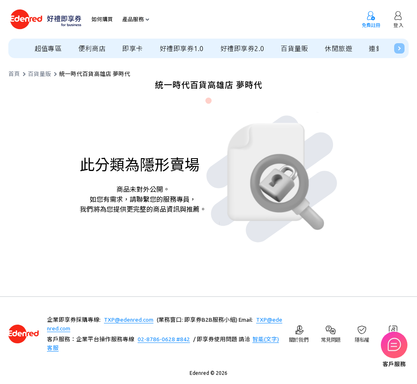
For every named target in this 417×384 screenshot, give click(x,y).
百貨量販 (294, 48)
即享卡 (132, 48)
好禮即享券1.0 (182, 48)
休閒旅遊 (338, 48)
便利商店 (92, 48)
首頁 (14, 74)
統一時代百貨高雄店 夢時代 (94, 74)
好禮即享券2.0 (242, 48)
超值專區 (48, 48)
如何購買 (102, 19)
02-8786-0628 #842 (164, 339)
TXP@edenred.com (128, 319)
